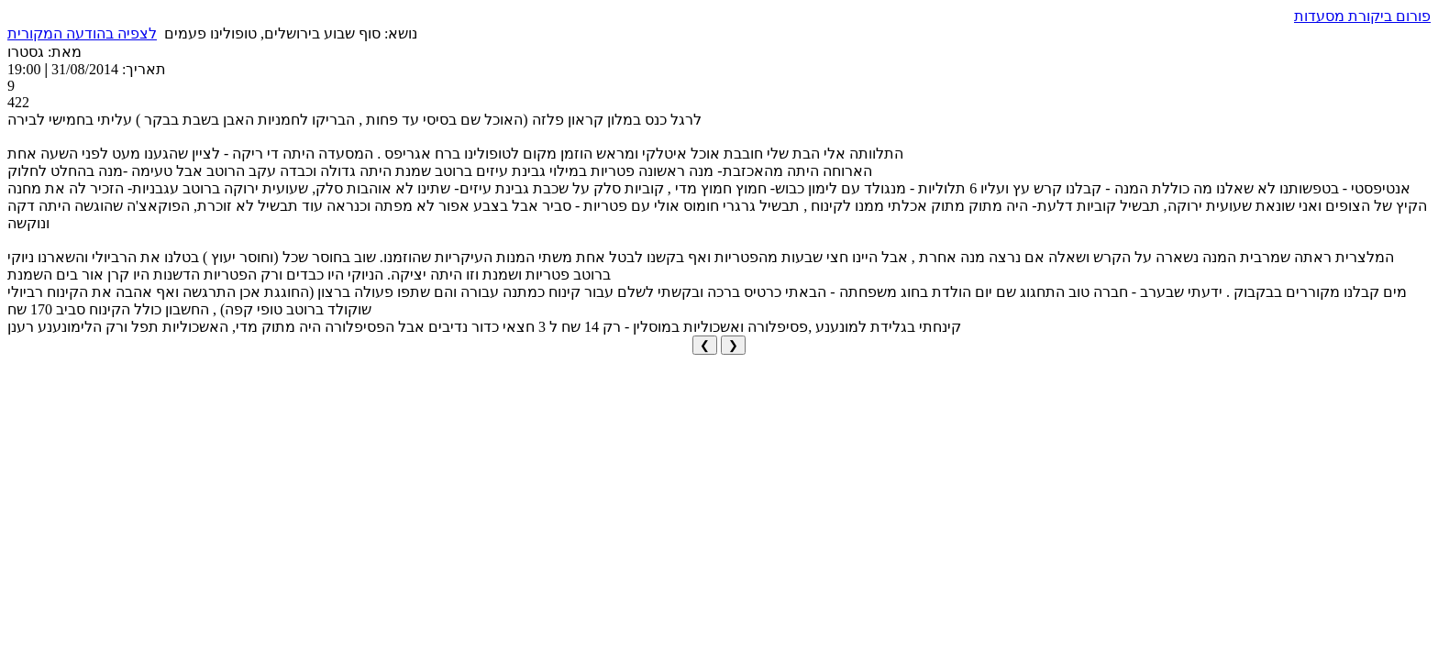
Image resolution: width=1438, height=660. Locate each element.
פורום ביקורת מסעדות (1362, 16)
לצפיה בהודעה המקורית (82, 33)
